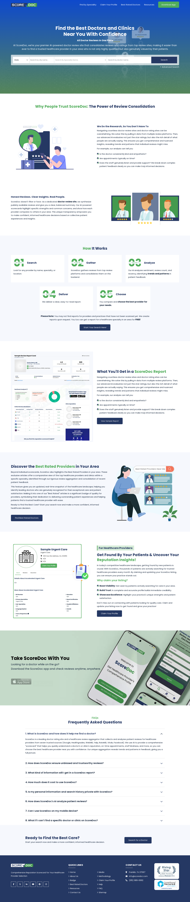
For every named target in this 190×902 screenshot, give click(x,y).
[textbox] (65, 60)
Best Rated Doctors (130, 4)
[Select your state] (21, 60)
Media (101, 872)
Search (164, 59)
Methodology (105, 876)
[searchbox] (41, 60)
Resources (149, 4)
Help (101, 884)
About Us (74, 876)
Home (73, 872)
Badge (73, 880)
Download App (169, 4)
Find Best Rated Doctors (26, 517)
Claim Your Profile (108, 4)
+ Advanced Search (169, 66)
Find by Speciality (88, 4)
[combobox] (41, 60)
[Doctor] (129, 60)
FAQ (100, 888)
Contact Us (75, 892)
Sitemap (102, 892)
